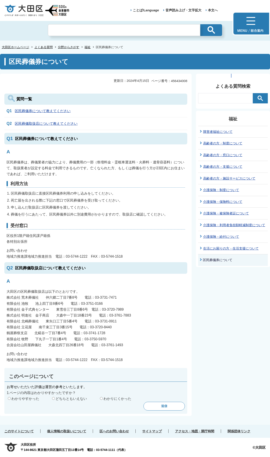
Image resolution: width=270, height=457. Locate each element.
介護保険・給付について (221, 236)
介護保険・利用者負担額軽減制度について (234, 225)
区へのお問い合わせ (114, 431)
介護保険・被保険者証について (226, 213)
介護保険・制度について (221, 190)
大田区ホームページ (15, 47)
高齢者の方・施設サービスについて (229, 178)
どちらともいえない (71, 399)
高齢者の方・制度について (222, 143)
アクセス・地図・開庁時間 (194, 431)
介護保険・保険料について (222, 202)
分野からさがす (68, 47)
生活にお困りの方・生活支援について (231, 248)
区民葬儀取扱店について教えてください (46, 123)
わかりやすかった (25, 399)
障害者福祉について (218, 132)
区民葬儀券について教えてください (43, 111)
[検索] (124, 30)
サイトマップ (152, 431)
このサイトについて (19, 431)
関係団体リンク (239, 431)
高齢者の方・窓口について (222, 155)
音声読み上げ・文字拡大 (183, 10)
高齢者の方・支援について (222, 166)
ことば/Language (146, 10)
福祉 (87, 47)
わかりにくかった (117, 399)
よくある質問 (43, 47)
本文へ (213, 10)
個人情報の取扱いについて (66, 431)
